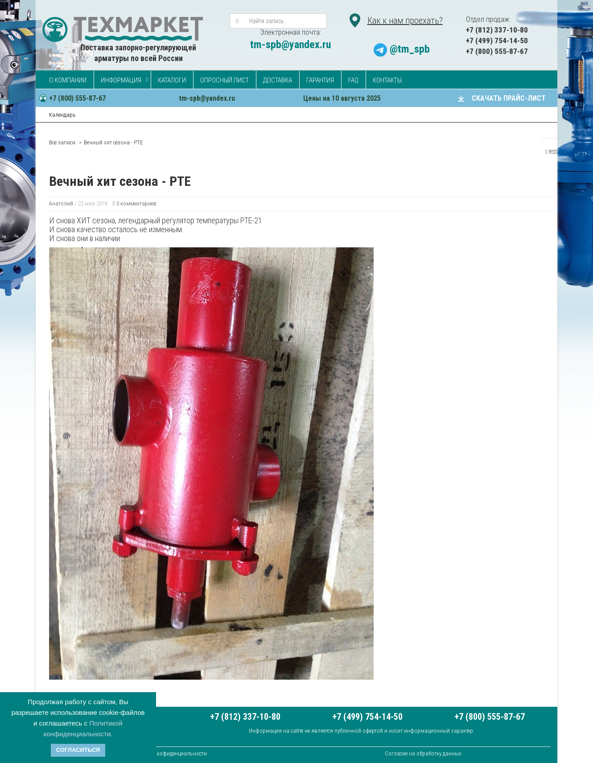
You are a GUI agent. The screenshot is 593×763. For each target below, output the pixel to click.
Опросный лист (224, 80)
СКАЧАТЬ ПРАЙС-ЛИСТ (509, 98)
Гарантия (320, 80)
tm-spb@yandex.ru (290, 44)
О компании (67, 80)
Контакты (387, 80)
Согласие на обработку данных (423, 753)
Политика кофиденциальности (169, 753)
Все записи (62, 142)
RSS (551, 151)
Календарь (62, 114)
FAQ (353, 80)
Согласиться (78, 750)
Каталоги (172, 80)
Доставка (277, 80)
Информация (121, 80)
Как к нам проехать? (405, 20)
